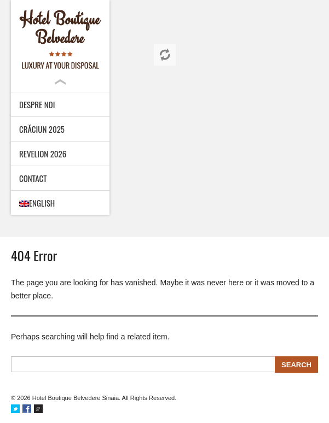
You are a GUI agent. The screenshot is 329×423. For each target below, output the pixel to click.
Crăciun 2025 (42, 129)
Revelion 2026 (42, 154)
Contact (33, 178)
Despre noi (37, 104)
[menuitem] (60, 203)
